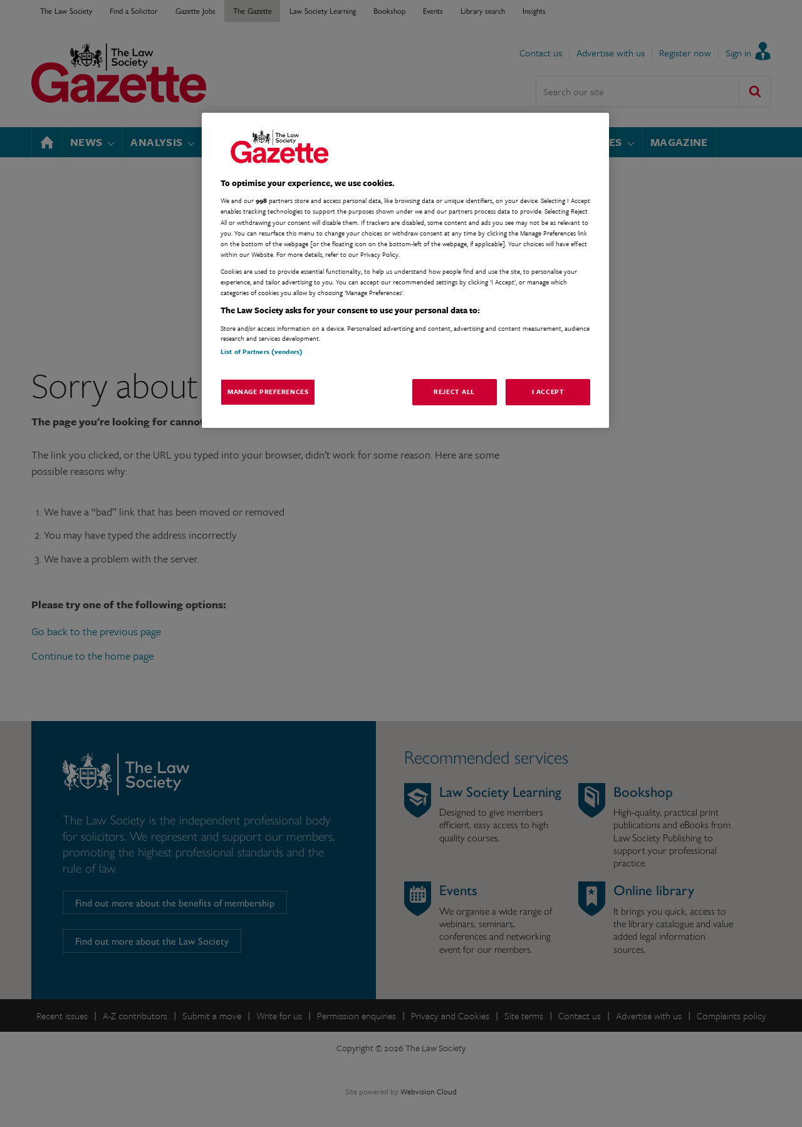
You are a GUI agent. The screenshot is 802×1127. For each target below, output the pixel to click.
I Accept (548, 392)
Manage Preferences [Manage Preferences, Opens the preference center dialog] (267, 392)
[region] (405, 270)
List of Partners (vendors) (262, 351)
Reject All (454, 392)
